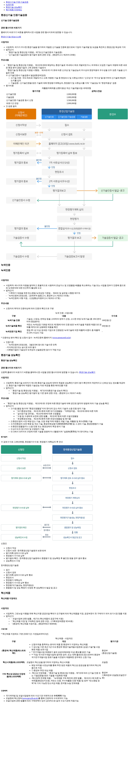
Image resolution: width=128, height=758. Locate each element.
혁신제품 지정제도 (14, 10)
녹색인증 (10, 5)
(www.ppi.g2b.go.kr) (30, 698)
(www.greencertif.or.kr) (61, 338)
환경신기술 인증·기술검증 (17, 2)
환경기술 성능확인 (14, 7)
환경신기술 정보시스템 (11, 37)
